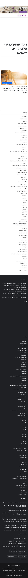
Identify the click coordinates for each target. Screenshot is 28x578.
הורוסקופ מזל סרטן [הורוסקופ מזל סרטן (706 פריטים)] (22, 551)
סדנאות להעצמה (22, 233)
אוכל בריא (24, 116)
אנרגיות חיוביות (23, 128)
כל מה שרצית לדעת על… (21, 172)
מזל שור (24, 216)
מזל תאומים (23, 219)
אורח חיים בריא (23, 119)
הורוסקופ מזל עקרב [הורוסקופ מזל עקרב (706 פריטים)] (13, 551)
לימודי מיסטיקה (23, 184)
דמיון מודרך (23, 142)
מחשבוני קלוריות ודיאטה (21, 226)
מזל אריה (24, 195)
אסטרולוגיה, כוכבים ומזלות (20, 133)
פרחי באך (24, 237)
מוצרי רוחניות (23, 193)
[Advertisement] (14, 319)
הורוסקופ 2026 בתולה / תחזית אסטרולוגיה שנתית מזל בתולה (13, 519)
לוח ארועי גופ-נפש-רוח (21, 174)
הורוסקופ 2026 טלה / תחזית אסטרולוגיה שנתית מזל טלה (14, 283)
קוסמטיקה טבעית (22, 244)
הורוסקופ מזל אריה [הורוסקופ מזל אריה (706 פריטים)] (12, 543)
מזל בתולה (24, 198)
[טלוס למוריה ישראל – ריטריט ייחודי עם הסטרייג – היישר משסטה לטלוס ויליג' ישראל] (14, 77)
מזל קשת (24, 214)
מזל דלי (24, 202)
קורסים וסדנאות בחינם (21, 251)
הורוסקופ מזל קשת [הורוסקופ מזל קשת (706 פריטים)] (22, 553)
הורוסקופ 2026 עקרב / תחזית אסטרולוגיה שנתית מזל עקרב (14, 525)
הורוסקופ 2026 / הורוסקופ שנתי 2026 (18, 151)
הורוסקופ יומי (23, 154)
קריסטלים (24, 256)
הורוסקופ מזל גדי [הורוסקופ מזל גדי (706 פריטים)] (14, 546)
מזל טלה (24, 205)
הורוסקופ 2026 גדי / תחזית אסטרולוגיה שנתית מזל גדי (15, 530)
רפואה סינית (23, 265)
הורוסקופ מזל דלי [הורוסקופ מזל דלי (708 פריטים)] (6, 546)
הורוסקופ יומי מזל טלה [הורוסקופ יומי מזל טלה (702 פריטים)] (22, 543)
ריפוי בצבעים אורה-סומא (21, 261)
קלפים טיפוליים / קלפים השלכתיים (19, 254)
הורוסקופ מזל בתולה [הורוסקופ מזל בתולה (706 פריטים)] (22, 546)
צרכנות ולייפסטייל (22, 242)
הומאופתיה (23, 147)
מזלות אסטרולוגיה (22, 221)
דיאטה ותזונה (23, 140)
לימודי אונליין (23, 179)
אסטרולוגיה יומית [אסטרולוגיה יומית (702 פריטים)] (17, 538)
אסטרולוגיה (23, 130)
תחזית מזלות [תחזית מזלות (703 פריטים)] (24, 559)
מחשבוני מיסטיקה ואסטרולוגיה (19, 223)
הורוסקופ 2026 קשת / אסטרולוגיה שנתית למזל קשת (15, 527)
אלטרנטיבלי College (21, 126)
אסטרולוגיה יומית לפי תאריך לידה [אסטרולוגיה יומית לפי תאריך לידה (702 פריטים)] (20, 541)
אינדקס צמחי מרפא (22, 123)
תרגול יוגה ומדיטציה (22, 270)
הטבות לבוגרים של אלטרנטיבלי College (18, 161)
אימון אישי (24, 121)
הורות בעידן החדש (22, 158)
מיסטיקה (24, 228)
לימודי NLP (23, 177)
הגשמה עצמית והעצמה (21, 144)
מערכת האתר (23, 86)
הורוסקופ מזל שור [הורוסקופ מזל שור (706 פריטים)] (14, 553)
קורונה (24, 247)
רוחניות (24, 258)
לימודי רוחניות (23, 188)
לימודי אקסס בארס (22, 181)
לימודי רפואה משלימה (21, 191)
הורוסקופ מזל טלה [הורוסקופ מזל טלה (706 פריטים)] (23, 548)
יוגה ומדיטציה (23, 170)
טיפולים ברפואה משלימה (21, 167)
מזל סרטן (24, 209)
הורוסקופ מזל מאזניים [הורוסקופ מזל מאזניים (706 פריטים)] (13, 548)
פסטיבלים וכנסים (22, 235)
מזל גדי (24, 200)
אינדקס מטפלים (21, 572)
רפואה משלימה (23, 263)
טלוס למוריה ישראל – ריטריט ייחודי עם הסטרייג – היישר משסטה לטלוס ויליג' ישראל (15, 91)
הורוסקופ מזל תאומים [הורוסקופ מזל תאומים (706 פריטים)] (22, 556)
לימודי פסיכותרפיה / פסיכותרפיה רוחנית (18, 186)
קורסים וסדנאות (22, 249)
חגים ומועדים (23, 163)
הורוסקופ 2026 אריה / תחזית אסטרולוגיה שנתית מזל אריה (14, 297)
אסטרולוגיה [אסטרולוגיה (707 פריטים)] (24, 538)
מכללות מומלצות (22, 230)
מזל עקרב (24, 212)
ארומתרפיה (23, 135)
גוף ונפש (24, 137)
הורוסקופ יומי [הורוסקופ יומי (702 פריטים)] (9, 541)
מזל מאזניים (23, 207)
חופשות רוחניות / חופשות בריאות (19, 165)
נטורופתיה (16, 568)
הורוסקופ (24, 149)
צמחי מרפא (23, 240)
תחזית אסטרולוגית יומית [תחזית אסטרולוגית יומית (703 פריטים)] (12, 556)
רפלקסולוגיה (23, 268)
